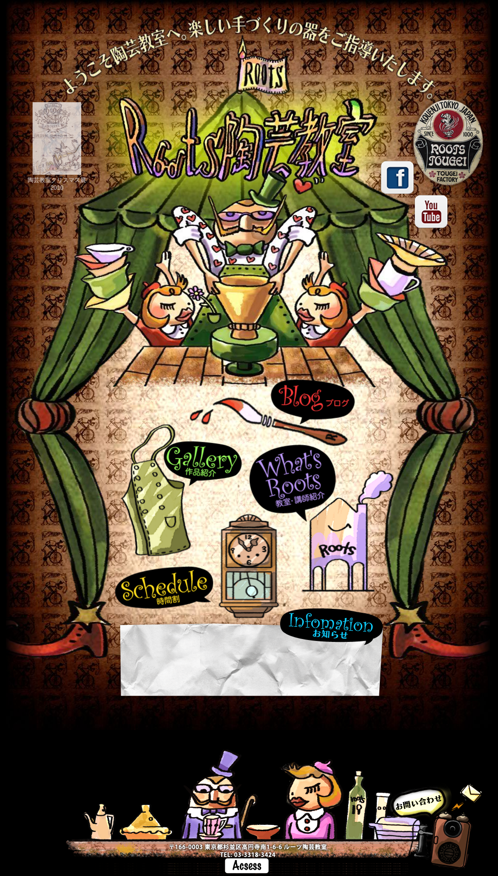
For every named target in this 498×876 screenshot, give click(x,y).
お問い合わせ (435, 829)
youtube (431, 212)
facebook (397, 178)
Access (247, 866)
